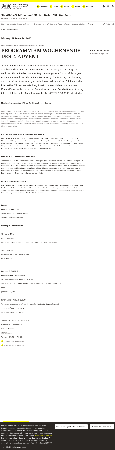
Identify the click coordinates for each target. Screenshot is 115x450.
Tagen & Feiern (64, 24)
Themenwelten (39, 24)
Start (3, 24)
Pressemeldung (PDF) (99, 54)
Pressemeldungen (12, 29)
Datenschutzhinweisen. (43, 436)
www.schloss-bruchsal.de (14, 345)
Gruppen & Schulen (78, 24)
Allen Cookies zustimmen (101, 427)
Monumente (11, 24)
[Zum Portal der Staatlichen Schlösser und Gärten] (14, 6)
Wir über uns (52, 24)
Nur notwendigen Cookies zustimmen (70, 427)
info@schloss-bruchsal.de (14, 341)
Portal (106, 24)
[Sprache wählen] (113, 6)
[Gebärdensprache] (108, 6)
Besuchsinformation (24, 24)
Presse (90, 24)
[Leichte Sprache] (103, 6)
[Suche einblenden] (113, 24)
